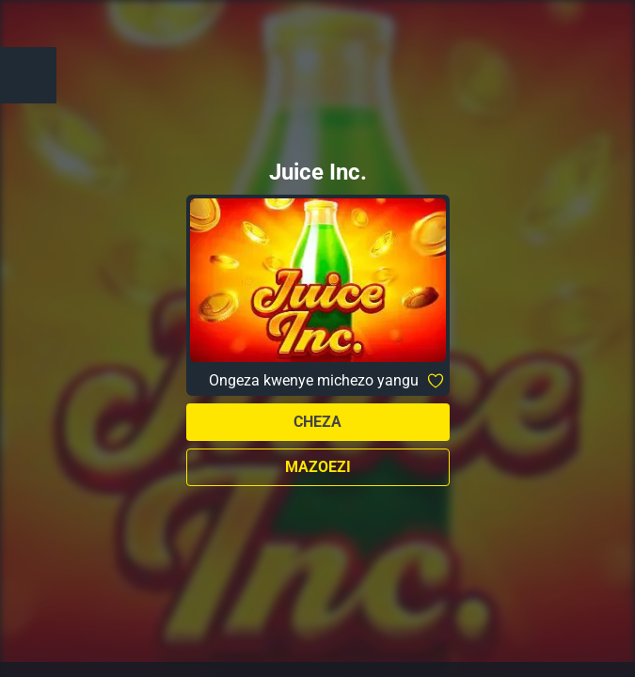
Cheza (317, 422)
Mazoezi (318, 467)
